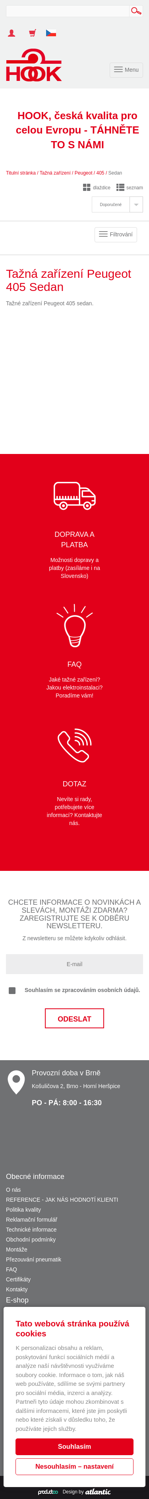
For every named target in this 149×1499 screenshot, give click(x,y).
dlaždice (96, 188)
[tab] (117, 204)
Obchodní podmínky (31, 1239)
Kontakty (16, 1289)
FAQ (11, 1269)
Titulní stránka (21, 173)
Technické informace (31, 1229)
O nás (13, 1190)
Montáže (16, 1249)
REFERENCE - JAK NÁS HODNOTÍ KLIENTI (62, 1199)
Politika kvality (23, 1209)
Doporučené (111, 204)
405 (100, 173)
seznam (129, 188)
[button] (54, 29)
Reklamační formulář (31, 1219)
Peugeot (84, 173)
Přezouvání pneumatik (33, 1259)
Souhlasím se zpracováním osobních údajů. (74, 990)
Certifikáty (18, 1279)
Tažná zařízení (55, 173)
